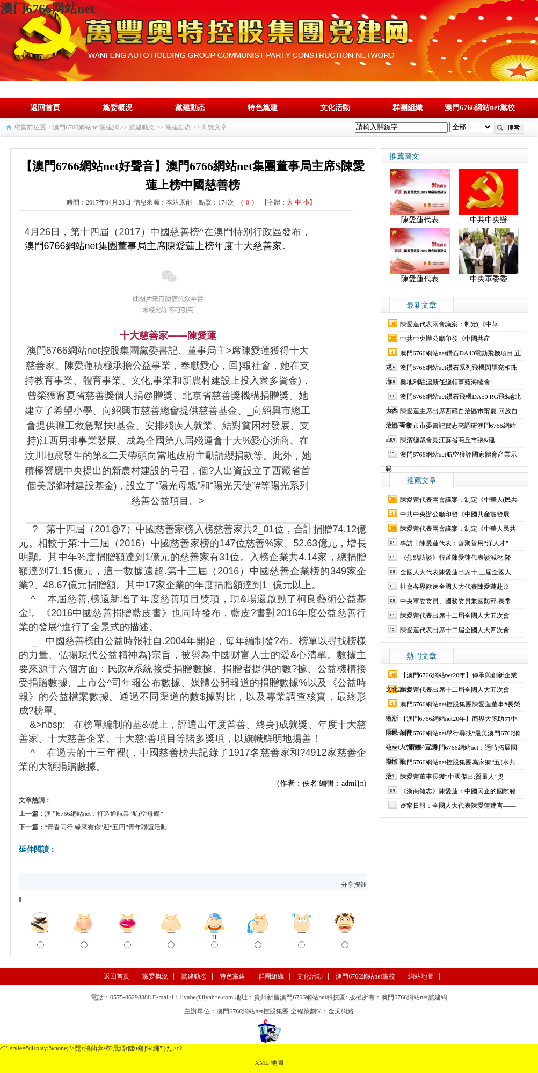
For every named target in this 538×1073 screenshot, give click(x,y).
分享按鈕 (354, 884)
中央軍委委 (488, 279)
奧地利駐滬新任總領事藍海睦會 (445, 382)
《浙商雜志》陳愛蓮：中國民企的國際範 (458, 791)
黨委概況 (118, 108)
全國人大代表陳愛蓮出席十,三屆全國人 (455, 572)
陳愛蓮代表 (420, 220)
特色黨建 (263, 108)
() (247, 202)
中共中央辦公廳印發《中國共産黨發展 (455, 514)
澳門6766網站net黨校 (480, 108)
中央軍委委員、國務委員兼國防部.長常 (455, 601)
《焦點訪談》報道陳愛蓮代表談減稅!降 (456, 557)
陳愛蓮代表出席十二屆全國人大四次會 (455, 630)
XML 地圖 (269, 1063)
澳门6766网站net (47, 9)
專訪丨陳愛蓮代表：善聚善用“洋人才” (454, 543)
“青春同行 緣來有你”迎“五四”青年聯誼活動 (106, 827)
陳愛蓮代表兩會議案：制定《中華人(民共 (459, 499)
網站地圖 (421, 976)
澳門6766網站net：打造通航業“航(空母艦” (104, 813)
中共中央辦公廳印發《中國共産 (445, 338)
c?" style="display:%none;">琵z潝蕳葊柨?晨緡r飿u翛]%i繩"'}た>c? (91, 1048)
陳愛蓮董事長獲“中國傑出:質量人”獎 (452, 776)
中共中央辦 (488, 220)
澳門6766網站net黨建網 (86, 127)
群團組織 (407, 108)
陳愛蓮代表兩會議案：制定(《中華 (449, 324)
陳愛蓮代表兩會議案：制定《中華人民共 (458, 528)
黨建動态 (190, 108)
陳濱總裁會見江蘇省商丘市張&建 (447, 440)
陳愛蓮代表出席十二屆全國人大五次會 (455, 615)
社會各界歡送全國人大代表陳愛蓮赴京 (455, 586)
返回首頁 (45, 108)
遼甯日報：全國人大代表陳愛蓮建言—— (458, 805)
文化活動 (335, 108)
